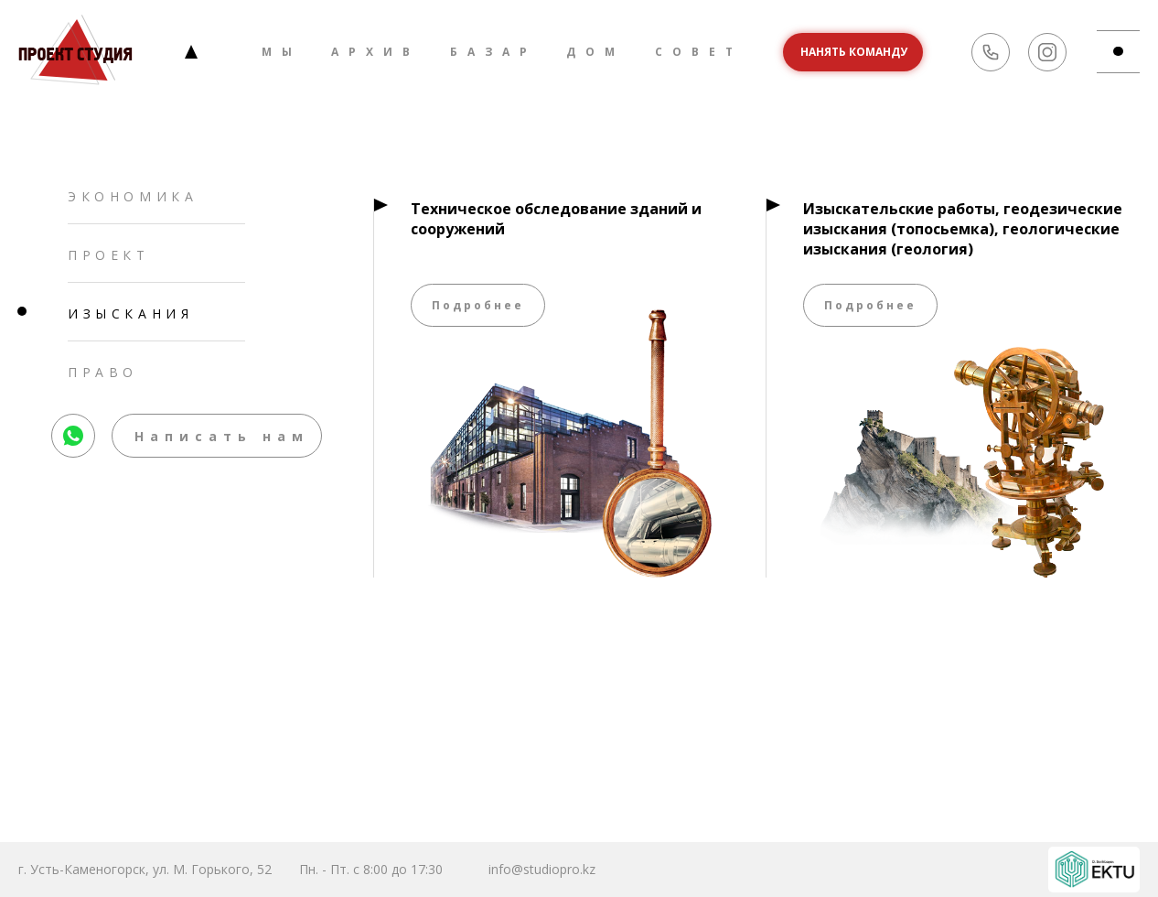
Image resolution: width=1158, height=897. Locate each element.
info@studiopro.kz (541, 869)
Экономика (133, 196)
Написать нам (221, 436)
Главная (191, 52)
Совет (699, 51)
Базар (493, 51)
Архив (375, 51)
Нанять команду (853, 51)
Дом (595, 51)
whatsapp (73, 423)
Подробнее (478, 305)
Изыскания (130, 313)
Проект (109, 255)
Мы (282, 51)
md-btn (1126, 51)
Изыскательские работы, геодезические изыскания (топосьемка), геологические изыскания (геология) (962, 229)
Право (103, 372)
